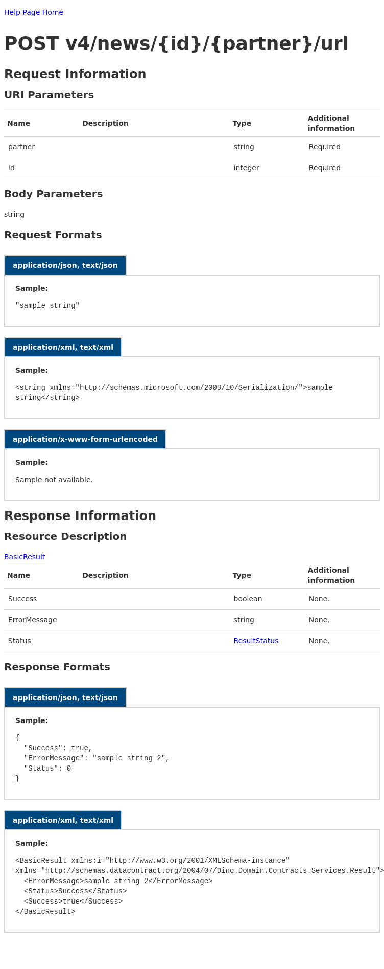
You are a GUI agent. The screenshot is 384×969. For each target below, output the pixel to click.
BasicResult (24, 557)
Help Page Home (33, 12)
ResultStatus (256, 641)
